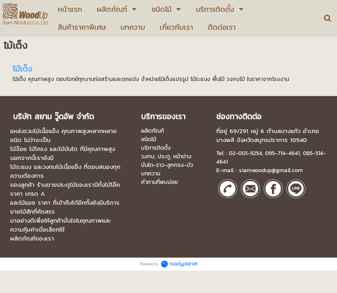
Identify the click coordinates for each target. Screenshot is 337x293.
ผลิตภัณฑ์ (152, 131)
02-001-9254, (246, 153)
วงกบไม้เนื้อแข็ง (62, 166)
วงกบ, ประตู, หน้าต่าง (166, 156)
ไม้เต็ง (22, 69)
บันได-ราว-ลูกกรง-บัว (167, 165)
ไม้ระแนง (20, 166)
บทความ (150, 173)
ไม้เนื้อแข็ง (46, 131)
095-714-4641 (282, 153)
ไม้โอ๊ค (112, 184)
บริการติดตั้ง (156, 148)
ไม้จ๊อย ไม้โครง (28, 148)
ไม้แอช (27, 202)
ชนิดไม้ (148, 139)
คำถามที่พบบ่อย (159, 182)
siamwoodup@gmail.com (271, 170)
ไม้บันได (68, 148)
